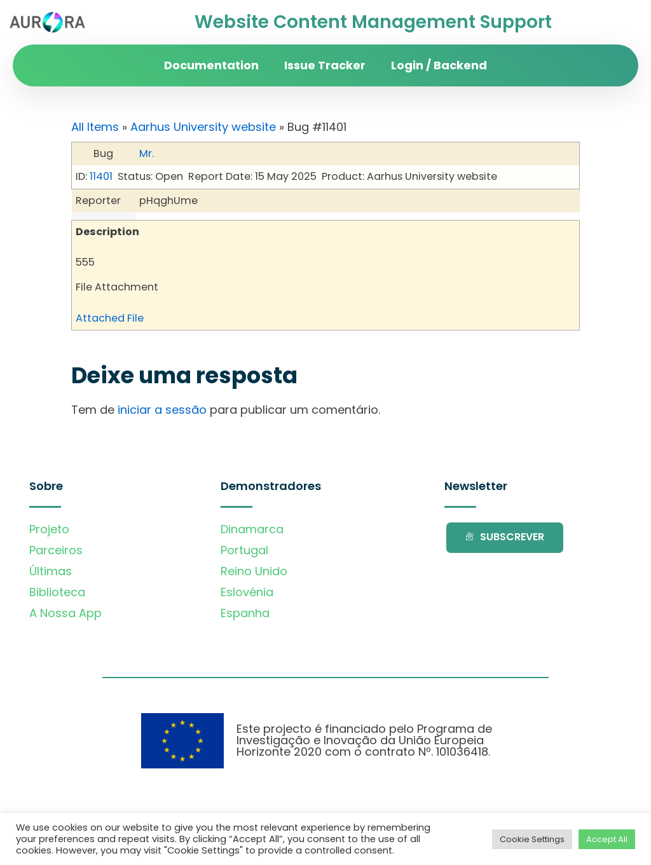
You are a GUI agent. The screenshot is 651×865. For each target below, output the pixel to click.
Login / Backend (439, 65)
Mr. (146, 153)
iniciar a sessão (162, 410)
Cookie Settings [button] (532, 839)
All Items (95, 127)
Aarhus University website (203, 127)
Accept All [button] (606, 839)
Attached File (110, 318)
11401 (101, 176)
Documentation (211, 65)
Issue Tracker (325, 65)
